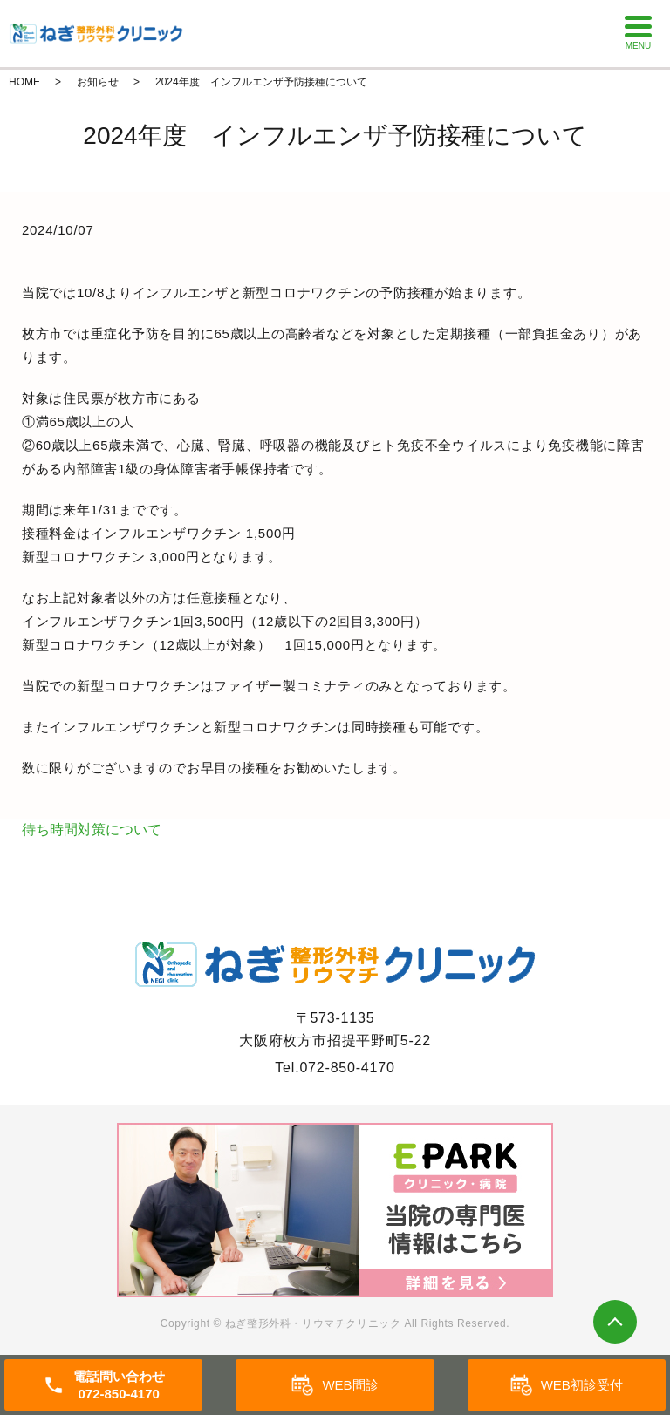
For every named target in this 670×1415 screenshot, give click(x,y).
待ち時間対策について (91, 829)
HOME (24, 82)
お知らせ (98, 82)
